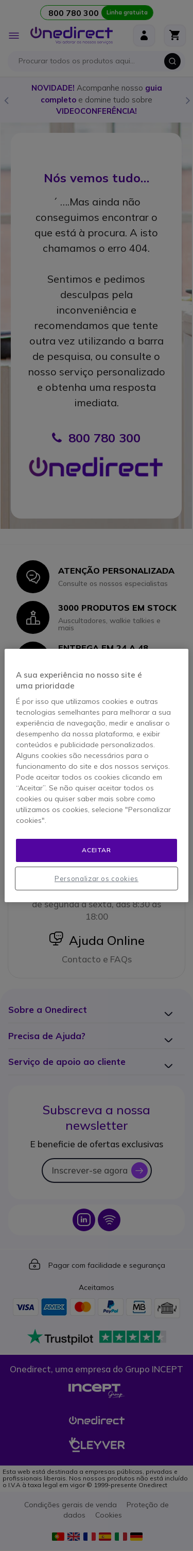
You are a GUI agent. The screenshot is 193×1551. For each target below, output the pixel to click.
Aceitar (96, 850)
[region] (96, 775)
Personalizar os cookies (96, 878)
